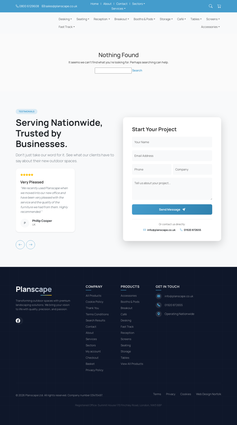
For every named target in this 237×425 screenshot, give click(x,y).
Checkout (92, 358)
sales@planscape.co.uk (61, 6)
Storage (165, 19)
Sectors (91, 345)
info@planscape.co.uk (159, 230)
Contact (121, 4)
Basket (90, 364)
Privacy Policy (94, 370)
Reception (101, 19)
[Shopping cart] (219, 6)
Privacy (170, 394)
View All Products (132, 364)
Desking (64, 19)
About (107, 4)
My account (93, 351)
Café (180, 19)
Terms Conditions (97, 314)
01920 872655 (190, 230)
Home (95, 4)
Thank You (92, 308)
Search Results (95, 320)
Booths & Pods (143, 19)
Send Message (172, 209)
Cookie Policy (94, 302)
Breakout (120, 19)
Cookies (185, 394)
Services (91, 339)
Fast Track (66, 27)
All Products (93, 296)
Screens (212, 19)
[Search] (211, 6)
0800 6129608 (29, 6)
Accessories (209, 27)
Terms (157, 394)
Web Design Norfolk (208, 394)
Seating (81, 19)
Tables (195, 19)
